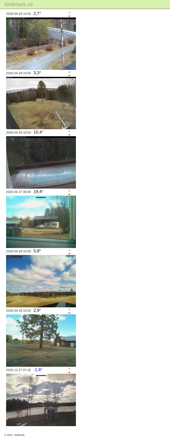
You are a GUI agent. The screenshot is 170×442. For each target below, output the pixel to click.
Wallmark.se (18, 4)
